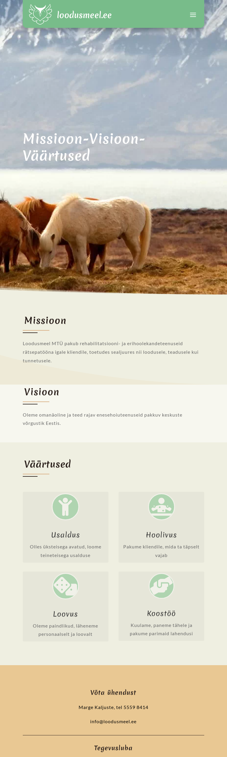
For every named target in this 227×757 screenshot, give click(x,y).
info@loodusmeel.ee (113, 721)
